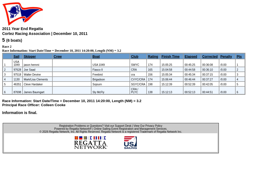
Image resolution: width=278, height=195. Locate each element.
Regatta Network (59, 131)
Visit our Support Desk (117, 125)
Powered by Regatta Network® (72, 128)
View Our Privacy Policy (148, 125)
